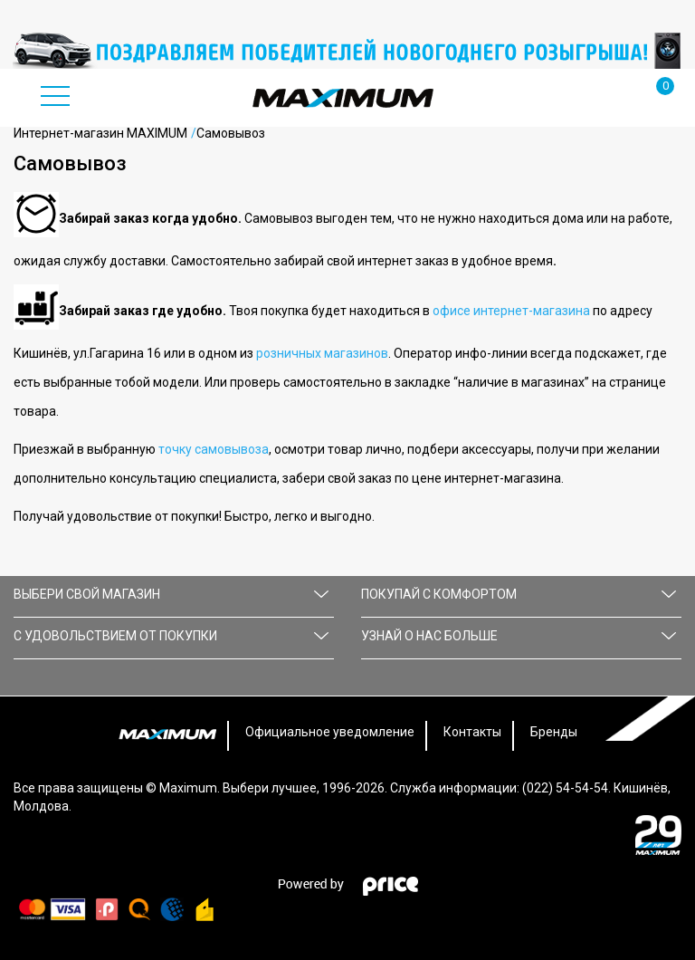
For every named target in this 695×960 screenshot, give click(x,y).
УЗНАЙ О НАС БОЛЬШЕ (518, 636)
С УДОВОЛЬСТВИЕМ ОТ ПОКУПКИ (171, 636)
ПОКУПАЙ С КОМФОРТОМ (518, 594)
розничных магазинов (322, 353)
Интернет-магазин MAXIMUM (100, 133)
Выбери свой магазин (171, 594)
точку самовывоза (213, 449)
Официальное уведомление (329, 732)
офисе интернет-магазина (511, 310)
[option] (347, 51)
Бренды (553, 732)
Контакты (472, 732)
